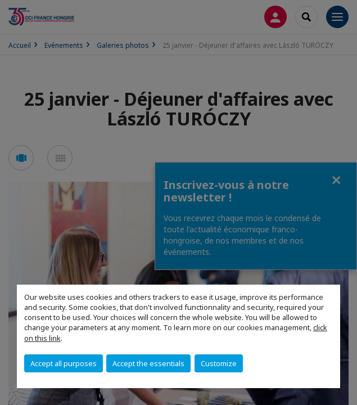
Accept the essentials (148, 363)
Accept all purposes (63, 363)
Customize (219, 363)
